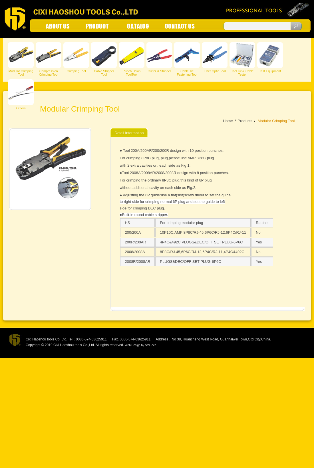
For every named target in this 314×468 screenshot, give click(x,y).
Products (244, 121)
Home (228, 121)
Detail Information (129, 133)
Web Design (132, 345)
